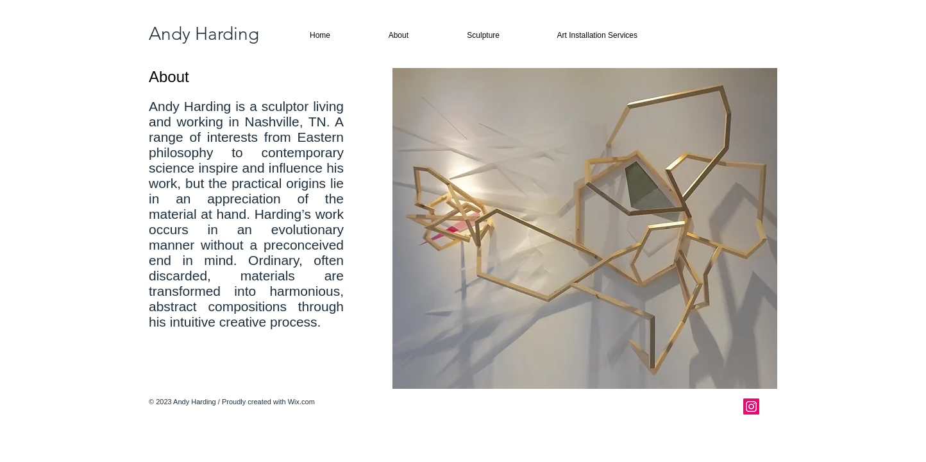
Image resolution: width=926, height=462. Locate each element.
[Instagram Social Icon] (751, 406)
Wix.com (301, 402)
